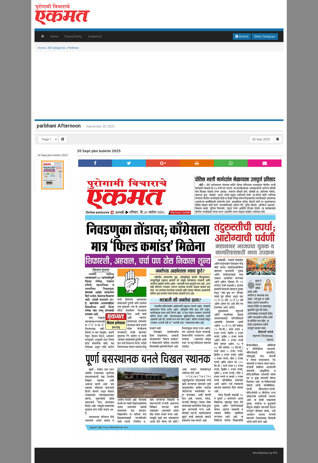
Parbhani (73, 47)
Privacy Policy (73, 36)
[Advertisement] (159, 86)
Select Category (264, 36)
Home (54, 36)
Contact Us (95, 36)
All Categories (57, 47)
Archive (241, 36)
